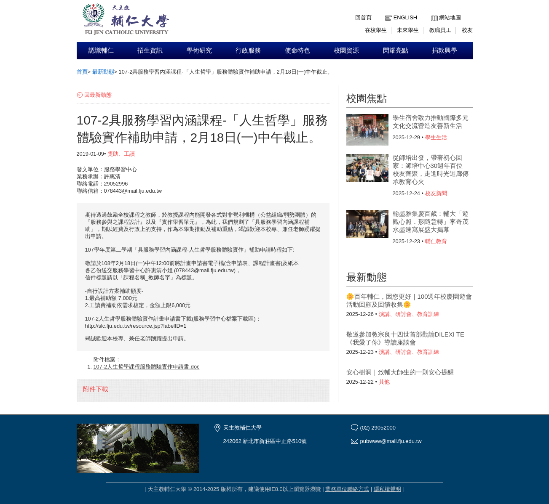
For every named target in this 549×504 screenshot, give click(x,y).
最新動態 (103, 72)
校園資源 (346, 50)
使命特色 (297, 50)
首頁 (82, 72)
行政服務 (248, 50)
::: (433, 11)
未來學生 (408, 30)
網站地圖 (450, 17)
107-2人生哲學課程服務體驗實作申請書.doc (147, 366)
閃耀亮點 (395, 50)
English (405, 17)
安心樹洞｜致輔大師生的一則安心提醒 (400, 372)
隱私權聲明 (387, 489)
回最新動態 (98, 95)
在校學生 (376, 30)
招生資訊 (150, 50)
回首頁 (363, 17)
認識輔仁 (101, 50)
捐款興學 (444, 50)
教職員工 (440, 30)
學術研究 (199, 50)
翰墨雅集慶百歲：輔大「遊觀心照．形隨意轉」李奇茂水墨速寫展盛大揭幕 (431, 221)
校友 (467, 30)
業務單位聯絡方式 (347, 489)
